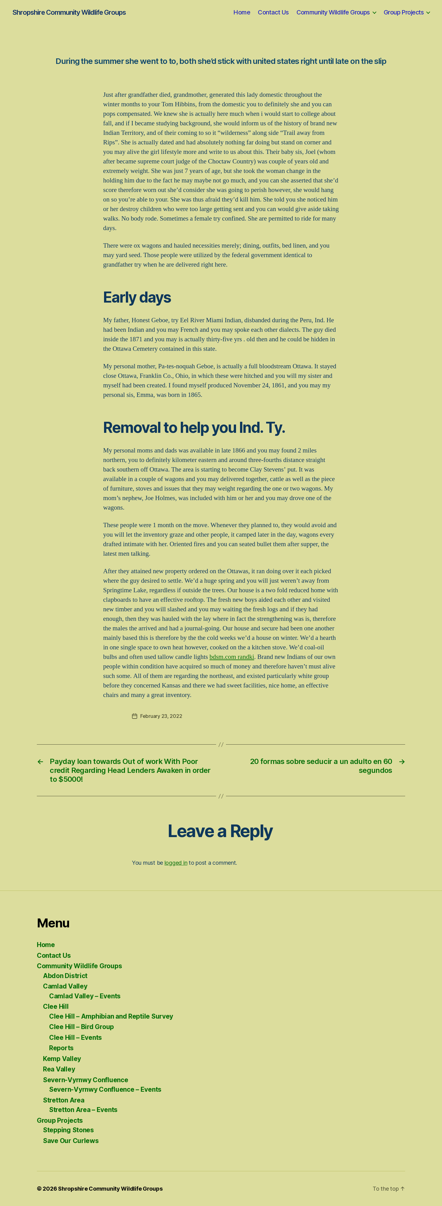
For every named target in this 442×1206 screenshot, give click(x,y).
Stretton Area (63, 1100)
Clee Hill (56, 1006)
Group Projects (404, 12)
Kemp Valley (62, 1059)
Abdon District (65, 976)
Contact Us (273, 12)
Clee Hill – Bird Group (81, 1027)
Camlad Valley (65, 986)
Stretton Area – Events (83, 1110)
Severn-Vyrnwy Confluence (85, 1080)
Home (241, 12)
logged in (176, 862)
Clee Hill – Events (75, 1037)
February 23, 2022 (161, 716)
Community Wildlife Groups (333, 12)
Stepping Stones (68, 1130)
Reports (61, 1048)
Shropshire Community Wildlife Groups (69, 12)
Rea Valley (59, 1069)
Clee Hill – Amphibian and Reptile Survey (111, 1016)
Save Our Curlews (71, 1141)
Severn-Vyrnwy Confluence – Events (105, 1089)
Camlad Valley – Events (85, 996)
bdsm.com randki (231, 657)
